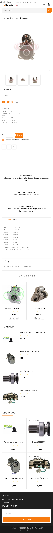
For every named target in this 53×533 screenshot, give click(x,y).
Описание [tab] (6, 220)
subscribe (26, 519)
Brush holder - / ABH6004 (29, 352)
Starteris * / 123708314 (13, 309)
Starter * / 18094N (39, 309)
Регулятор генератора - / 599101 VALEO (32, 333)
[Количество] (8, 135)
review (5, 96)
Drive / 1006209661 (27, 371)
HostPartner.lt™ (37, 528)
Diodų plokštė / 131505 (28, 391)
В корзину (19, 135)
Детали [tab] (15, 220)
